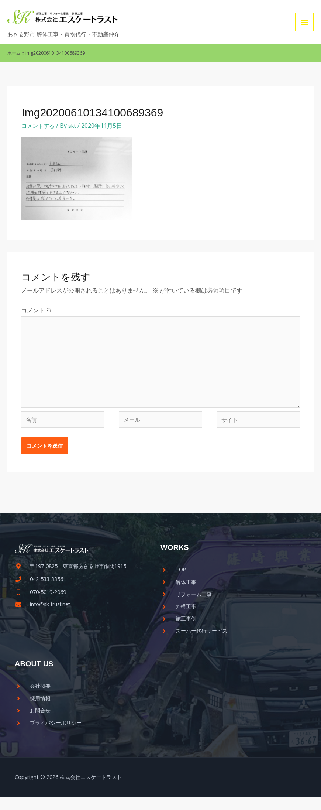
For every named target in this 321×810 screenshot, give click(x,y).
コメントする (39, 126)
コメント (36, 310)
